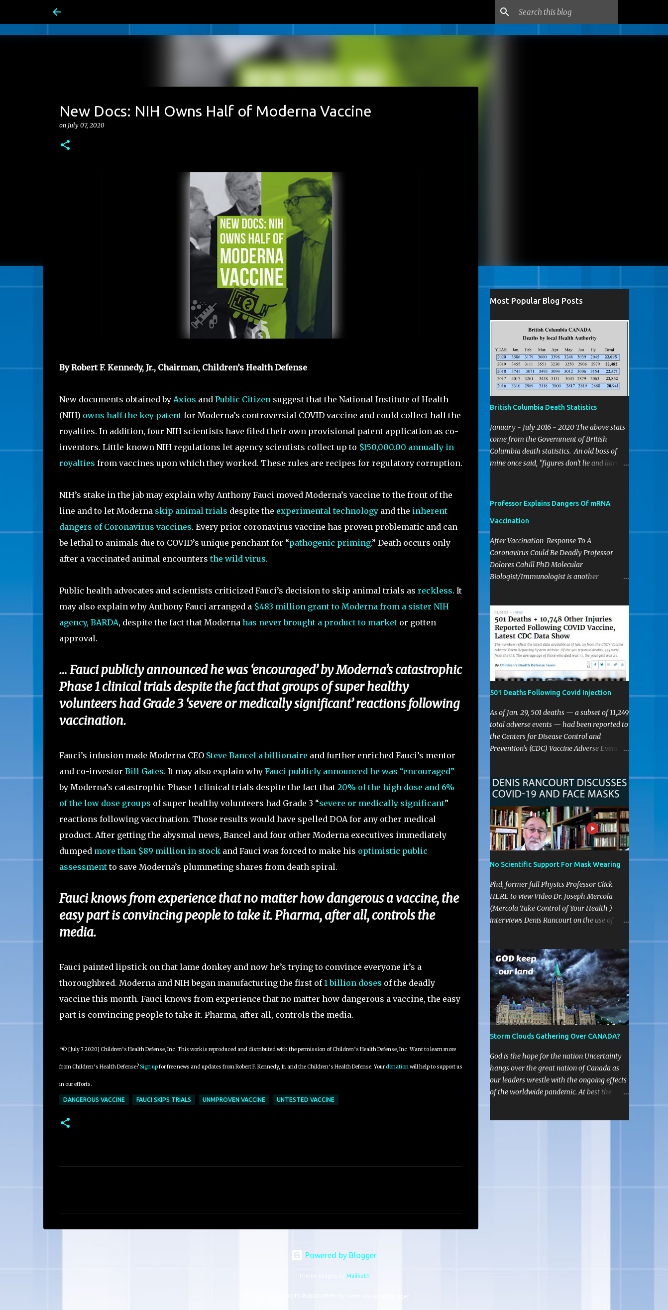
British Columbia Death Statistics (543, 407)
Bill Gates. (145, 771)
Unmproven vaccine (234, 1099)
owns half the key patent (132, 415)
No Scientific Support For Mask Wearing (555, 864)
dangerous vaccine (94, 1099)
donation (397, 1067)
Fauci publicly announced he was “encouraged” (359, 771)
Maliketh (358, 1276)
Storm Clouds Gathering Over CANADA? (555, 1036)
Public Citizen (243, 399)
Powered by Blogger (334, 1255)
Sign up (149, 1067)
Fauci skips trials (163, 1099)
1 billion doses (353, 983)
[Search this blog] (565, 12)
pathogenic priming (330, 543)
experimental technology (327, 511)
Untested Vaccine (305, 1099)
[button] (65, 145)
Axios (184, 399)
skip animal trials (191, 511)
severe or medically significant (382, 803)
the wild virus (238, 559)
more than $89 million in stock (157, 851)
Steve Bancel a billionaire (257, 755)
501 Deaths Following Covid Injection (550, 693)
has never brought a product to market (319, 622)
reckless (435, 590)
